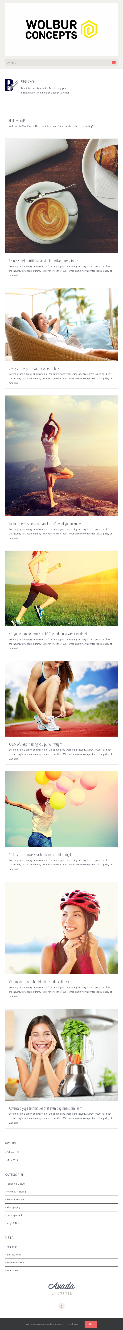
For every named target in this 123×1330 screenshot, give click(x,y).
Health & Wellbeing (16, 1191)
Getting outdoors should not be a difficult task (39, 981)
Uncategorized (14, 1215)
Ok (90, 1324)
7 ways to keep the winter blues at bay (34, 368)
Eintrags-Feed (14, 1254)
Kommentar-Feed (16, 1262)
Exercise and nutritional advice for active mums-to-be (43, 260)
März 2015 (12, 1160)
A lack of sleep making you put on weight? (36, 744)
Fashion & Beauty (16, 1183)
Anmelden (12, 1246)
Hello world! (17, 120)
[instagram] (61, 1306)
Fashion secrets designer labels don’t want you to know (45, 523)
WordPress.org (14, 1270)
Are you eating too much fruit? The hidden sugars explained (48, 633)
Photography (13, 1207)
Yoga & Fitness (14, 1223)
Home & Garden (15, 1199)
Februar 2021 (13, 1152)
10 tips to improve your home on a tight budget (40, 854)
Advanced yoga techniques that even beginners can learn (45, 1108)
